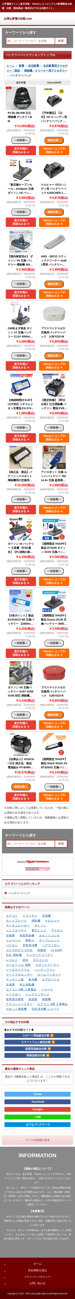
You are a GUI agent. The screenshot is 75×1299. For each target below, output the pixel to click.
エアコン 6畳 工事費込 (53, 1004)
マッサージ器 (15, 979)
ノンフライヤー (16, 930)
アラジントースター (19, 1004)
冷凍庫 (10, 984)
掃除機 (36, 920)
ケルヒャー (52, 920)
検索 (61, 40)
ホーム (10, 65)
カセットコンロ (49, 935)
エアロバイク (51, 979)
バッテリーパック (19, 893)
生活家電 (33, 65)
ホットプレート (16, 920)
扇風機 (46, 999)
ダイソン (40, 925)
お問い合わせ (37, 1283)
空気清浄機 (30, 945)
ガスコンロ (40, 960)
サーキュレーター (18, 925)
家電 (21, 65)
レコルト (12, 960)
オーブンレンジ (49, 940)
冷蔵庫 (10, 935)
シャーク (47, 989)
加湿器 (32, 999)
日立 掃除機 (14, 954)
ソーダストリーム (18, 969)
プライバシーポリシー (37, 1276)
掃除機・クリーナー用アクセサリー (45, 70)
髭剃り (30, 940)
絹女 (26, 960)
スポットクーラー (47, 964)
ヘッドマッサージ (37, 994)
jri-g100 (56, 950)
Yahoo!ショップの (54, 150)
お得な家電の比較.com (18, 18)
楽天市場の (21, 150)
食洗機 (32, 979)
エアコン (12, 915)
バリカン (12, 945)
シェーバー (13, 940)
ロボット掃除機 (16, 1008)
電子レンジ (39, 930)
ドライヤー (30, 915)
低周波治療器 (15, 999)
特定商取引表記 (37, 1270)
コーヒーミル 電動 (18, 964)
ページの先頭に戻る (37, 1139)
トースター (13, 994)
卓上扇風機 (27, 984)
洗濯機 (46, 915)
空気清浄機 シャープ (45, 1008)
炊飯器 (42, 950)
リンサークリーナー (39, 954)
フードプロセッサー (19, 974)
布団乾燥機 (27, 935)
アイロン (57, 930)
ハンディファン (44, 969)
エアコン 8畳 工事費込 (21, 989)
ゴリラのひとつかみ (19, 950)
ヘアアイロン (51, 945)
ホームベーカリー (49, 974)
